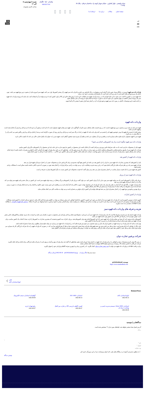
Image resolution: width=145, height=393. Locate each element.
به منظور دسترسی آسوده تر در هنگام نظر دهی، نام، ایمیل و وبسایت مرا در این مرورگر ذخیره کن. (109, 354)
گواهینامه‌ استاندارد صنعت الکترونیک (25, 295)
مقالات (110, 11)
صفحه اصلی (119, 11)
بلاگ (8, 21)
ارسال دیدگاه (52, 252)
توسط (71, 252)
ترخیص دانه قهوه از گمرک (20, 201)
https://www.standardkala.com (119, 264)
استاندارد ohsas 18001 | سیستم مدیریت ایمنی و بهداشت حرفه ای (115, 307)
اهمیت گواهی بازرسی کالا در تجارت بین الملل (68, 306)
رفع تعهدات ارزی (30, 306)
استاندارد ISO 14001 (76, 295)
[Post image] (134, 298)
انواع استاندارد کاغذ (123, 295)
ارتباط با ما (91, 11)
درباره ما (101, 11)
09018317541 (46, 4)
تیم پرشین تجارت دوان (102, 246)
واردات (7, 23)
